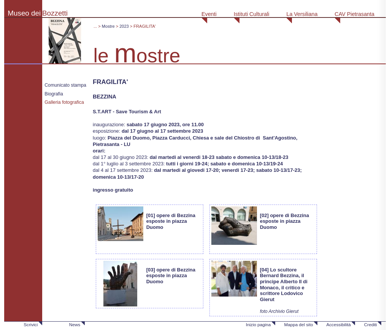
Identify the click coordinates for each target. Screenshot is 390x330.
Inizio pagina (258, 324)
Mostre (108, 26)
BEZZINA (104, 97)
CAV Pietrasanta (354, 14)
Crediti (370, 324)
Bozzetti (55, 13)
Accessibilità (338, 324)
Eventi (209, 14)
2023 (124, 26)
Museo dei (24, 13)
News (74, 324)
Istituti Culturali (252, 14)
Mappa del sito (298, 324)
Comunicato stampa (65, 85)
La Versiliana (301, 14)
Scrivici (31, 324)
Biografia (53, 94)
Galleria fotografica (64, 102)
